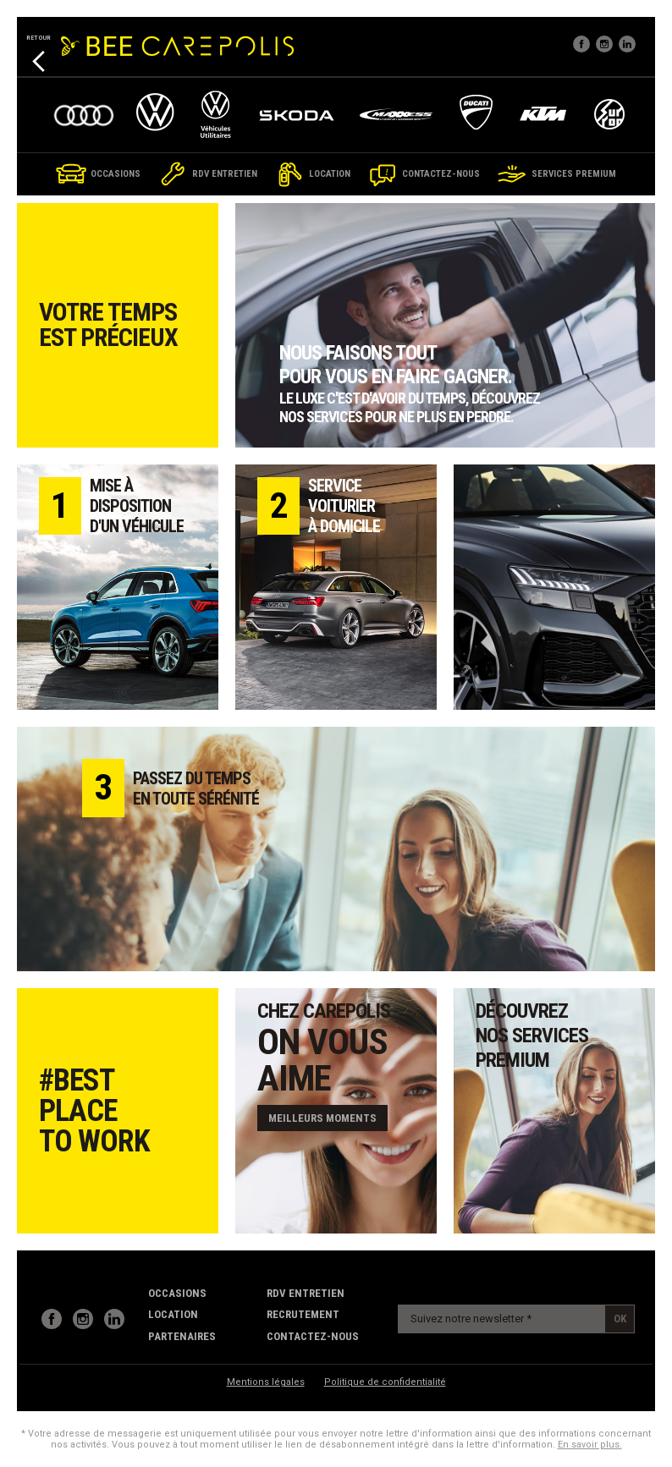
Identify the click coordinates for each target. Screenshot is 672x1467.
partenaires (182, 1336)
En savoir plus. (590, 1444)
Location (173, 1314)
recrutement (303, 1314)
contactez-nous (313, 1336)
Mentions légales (266, 1381)
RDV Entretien (305, 1293)
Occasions (177, 1293)
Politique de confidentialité (385, 1381)
